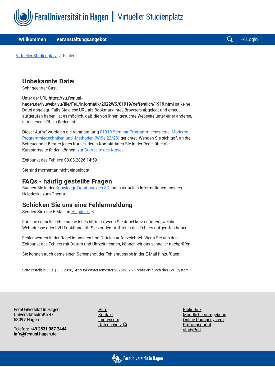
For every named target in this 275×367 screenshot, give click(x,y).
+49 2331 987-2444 (48, 329)
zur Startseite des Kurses (100, 150)
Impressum (108, 319)
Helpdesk (82, 211)
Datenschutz (112, 324)
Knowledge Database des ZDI (83, 187)
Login (249, 39)
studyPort (192, 329)
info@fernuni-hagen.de (35, 334)
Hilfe (102, 309)
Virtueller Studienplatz (36, 55)
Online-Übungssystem (203, 319)
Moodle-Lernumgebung (204, 314)
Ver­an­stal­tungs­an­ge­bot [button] (81, 39)
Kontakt (105, 314)
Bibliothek (192, 309)
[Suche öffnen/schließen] (230, 39)
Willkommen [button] (32, 39)
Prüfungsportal (197, 324)
